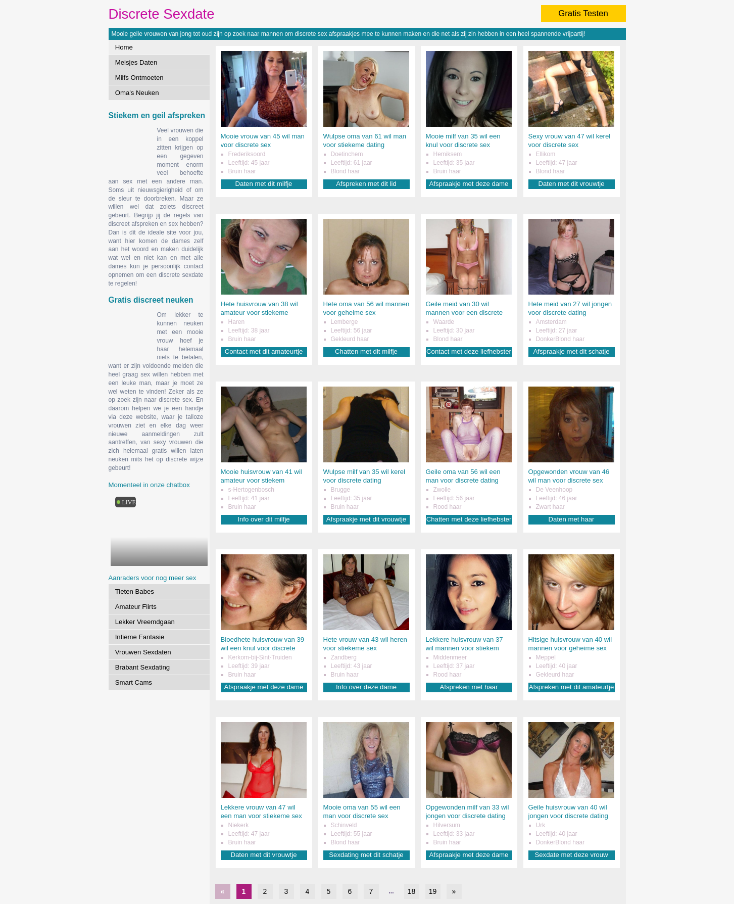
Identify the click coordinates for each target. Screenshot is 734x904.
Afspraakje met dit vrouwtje (366, 519)
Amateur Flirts (136, 606)
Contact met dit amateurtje (264, 351)
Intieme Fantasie (140, 637)
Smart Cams (133, 682)
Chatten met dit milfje (366, 351)
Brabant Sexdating (142, 667)
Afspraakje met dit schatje (571, 351)
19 (433, 891)
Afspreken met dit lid (366, 183)
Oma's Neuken (137, 93)
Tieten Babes (134, 591)
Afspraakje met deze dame (469, 183)
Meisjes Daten (136, 62)
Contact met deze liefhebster (468, 351)
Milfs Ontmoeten (139, 77)
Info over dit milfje (263, 519)
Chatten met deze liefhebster (469, 519)
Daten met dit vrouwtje (571, 183)
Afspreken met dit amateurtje (571, 687)
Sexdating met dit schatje (366, 855)
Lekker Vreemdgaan (145, 622)
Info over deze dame (366, 687)
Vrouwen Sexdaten (143, 652)
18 (412, 891)
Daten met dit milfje (263, 183)
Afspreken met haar (468, 687)
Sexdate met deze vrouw (571, 855)
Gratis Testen (583, 13)
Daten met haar (572, 519)
